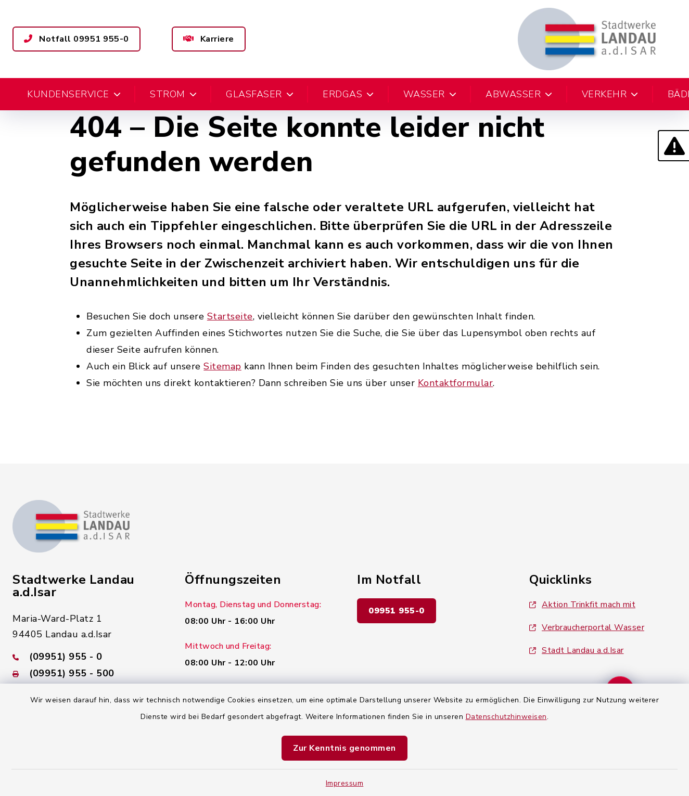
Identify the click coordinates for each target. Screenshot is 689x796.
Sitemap (222, 366)
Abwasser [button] (519, 94)
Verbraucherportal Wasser (586, 627)
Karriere (208, 39)
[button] (673, 145)
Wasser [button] (430, 94)
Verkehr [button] (610, 94)
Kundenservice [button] (74, 94)
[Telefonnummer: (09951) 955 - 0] (86, 656)
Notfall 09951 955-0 (76, 39)
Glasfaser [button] (260, 94)
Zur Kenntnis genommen (344, 748)
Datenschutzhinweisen (506, 717)
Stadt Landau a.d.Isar (576, 650)
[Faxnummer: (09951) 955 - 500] (86, 673)
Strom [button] (173, 94)
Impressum (345, 783)
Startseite (230, 316)
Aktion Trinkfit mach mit (582, 604)
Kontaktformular (455, 383)
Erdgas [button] (348, 94)
